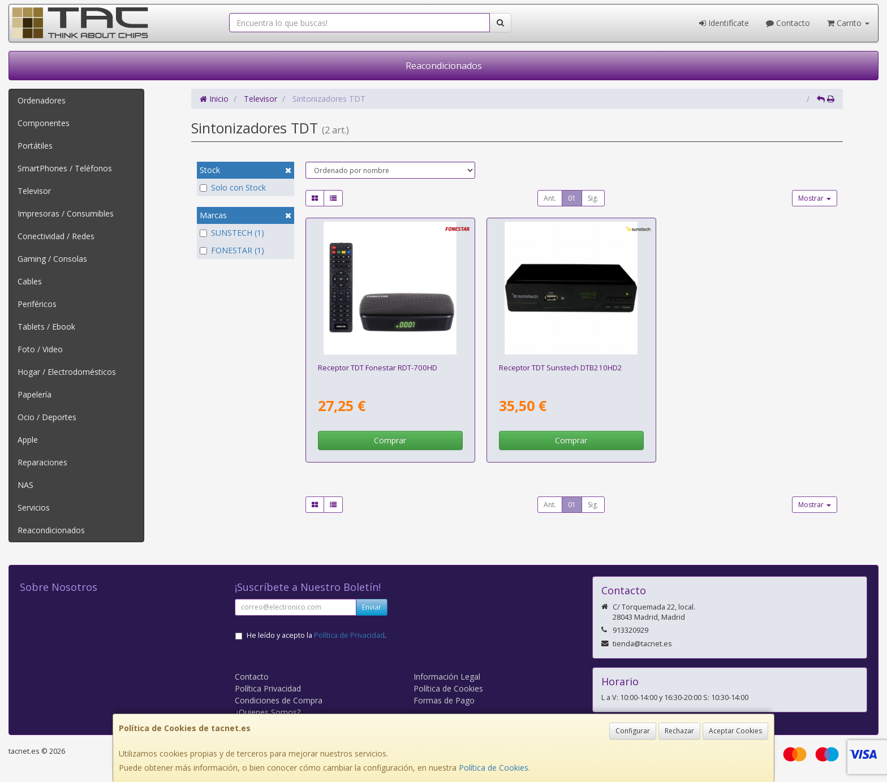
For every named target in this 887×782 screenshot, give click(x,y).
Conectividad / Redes (56, 236)
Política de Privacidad (349, 635)
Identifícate (724, 23)
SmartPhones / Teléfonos (65, 168)
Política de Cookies (493, 767)
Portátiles (35, 145)
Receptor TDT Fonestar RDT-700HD (377, 367)
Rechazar (679, 731)
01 (572, 198)
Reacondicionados (444, 65)
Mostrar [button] (814, 198)
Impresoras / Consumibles (66, 213)
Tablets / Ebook (46, 326)
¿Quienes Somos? (267, 712)
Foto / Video (40, 349)
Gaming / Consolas (52, 258)
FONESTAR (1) (232, 250)
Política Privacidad (268, 688)
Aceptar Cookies (735, 731)
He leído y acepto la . (316, 635)
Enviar (371, 607)
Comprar (390, 440)
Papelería (34, 394)
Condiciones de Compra (278, 700)
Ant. (550, 198)
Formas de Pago (444, 700)
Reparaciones (42, 462)
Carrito (848, 23)
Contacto (788, 23)
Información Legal (447, 676)
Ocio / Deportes (47, 417)
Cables (30, 281)
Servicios (34, 507)
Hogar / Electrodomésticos (67, 371)
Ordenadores (42, 100)
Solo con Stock (233, 187)
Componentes (44, 123)
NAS (25, 484)
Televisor (34, 190)
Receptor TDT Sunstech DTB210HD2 (560, 367)
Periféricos (37, 304)
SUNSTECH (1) (232, 232)
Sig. (593, 198)
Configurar (632, 731)
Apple (28, 439)
